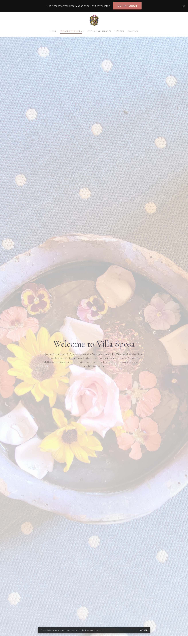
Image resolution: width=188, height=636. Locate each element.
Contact (132, 31)
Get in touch (127, 5)
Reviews (119, 31)
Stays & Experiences (99, 31)
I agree (143, 630)
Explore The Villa (71, 31)
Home (53, 31)
